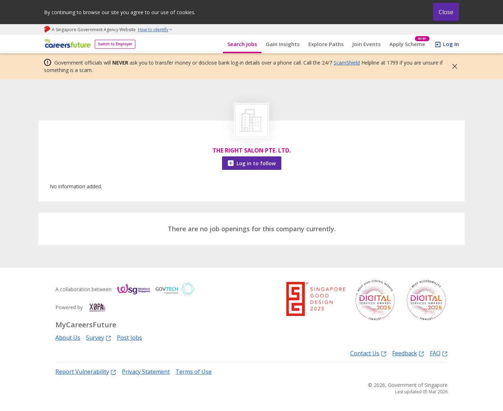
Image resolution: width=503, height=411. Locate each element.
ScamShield (347, 62)
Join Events (366, 44)
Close (446, 12)
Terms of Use (193, 371)
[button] (452, 66)
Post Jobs (129, 337)
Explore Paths (326, 44)
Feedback (408, 353)
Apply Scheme (409, 44)
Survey (98, 337)
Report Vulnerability (85, 371)
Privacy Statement (146, 371)
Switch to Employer (115, 43)
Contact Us (368, 353)
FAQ (439, 353)
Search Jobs (242, 44)
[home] (66, 44)
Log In (451, 44)
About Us (67, 337)
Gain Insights (283, 44)
